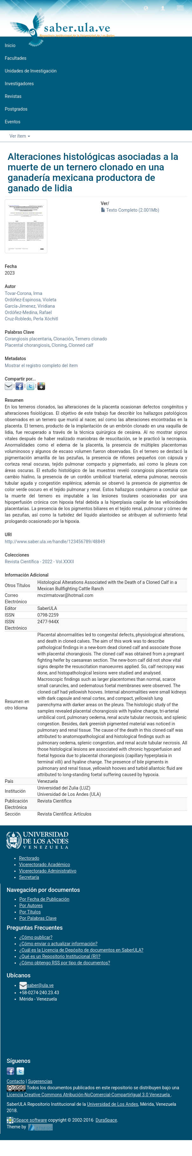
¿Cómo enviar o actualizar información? (58, 943)
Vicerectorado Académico (44, 864)
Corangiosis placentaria (28, 338)
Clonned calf (81, 345)
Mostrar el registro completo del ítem (41, 365)
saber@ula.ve (40, 985)
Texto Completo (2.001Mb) (130, 210)
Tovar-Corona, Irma (23, 293)
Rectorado (29, 858)
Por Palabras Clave (37, 918)
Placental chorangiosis (27, 345)
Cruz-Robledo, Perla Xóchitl (31, 318)
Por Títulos (30, 911)
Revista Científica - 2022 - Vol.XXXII (39, 561)
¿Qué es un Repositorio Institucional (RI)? (59, 956)
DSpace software (30, 1120)
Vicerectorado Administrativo (47, 870)
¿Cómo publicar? (35, 937)
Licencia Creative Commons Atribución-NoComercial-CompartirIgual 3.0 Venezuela (89, 1094)
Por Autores (31, 905)
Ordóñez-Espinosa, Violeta (30, 299)
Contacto (16, 1081)
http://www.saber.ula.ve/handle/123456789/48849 (55, 541)
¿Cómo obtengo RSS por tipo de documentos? (64, 962)
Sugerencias (40, 1081)
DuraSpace (106, 1120)
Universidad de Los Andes (112, 1104)
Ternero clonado (91, 338)
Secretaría (29, 877)
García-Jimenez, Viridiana (30, 306)
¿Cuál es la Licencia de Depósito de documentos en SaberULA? (81, 950)
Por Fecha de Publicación (44, 899)
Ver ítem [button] (20, 136)
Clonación (63, 338)
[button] (146, 8)
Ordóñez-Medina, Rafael (28, 312)
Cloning (59, 345)
